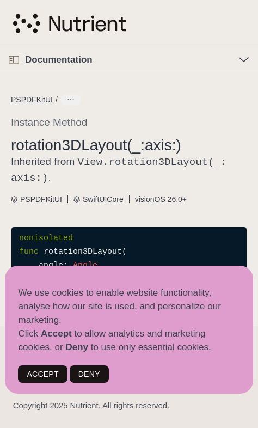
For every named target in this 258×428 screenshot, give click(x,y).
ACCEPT (42, 374)
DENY (89, 374)
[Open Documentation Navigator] (14, 60)
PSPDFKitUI (32, 99)
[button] (0, 46)
